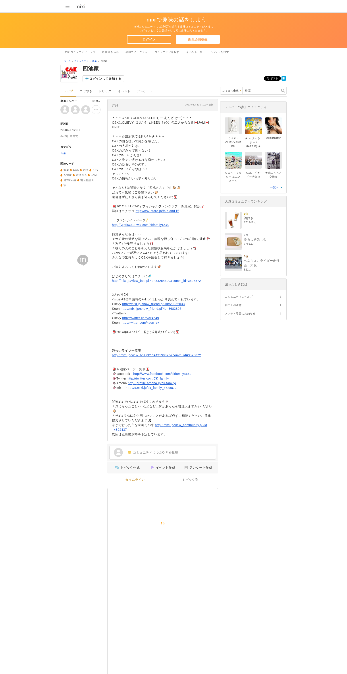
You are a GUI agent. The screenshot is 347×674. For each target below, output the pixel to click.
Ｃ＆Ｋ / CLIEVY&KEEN (233, 142)
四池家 (68, 175)
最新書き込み (110, 52)
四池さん (81, 175)
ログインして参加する (105, 78)
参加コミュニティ (136, 52)
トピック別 (190, 479)
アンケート (145, 91)
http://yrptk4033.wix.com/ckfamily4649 (140, 225)
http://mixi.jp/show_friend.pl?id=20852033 (153, 304)
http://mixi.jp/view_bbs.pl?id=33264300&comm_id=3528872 (156, 280)
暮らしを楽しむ (255, 239)
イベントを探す (219, 52)
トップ (68, 91)
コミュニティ (81, 61)
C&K (76, 169)
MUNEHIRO (273, 138)
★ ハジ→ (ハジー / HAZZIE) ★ (253, 142)
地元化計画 (87, 180)
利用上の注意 (233, 305)
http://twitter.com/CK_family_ (149, 378)
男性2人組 (70, 180)
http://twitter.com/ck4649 (140, 318)
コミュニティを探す (166, 52)
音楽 (94, 61)
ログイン (149, 39)
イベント (124, 91)
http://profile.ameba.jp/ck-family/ (152, 383)
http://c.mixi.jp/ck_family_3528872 (151, 388)
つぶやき (85, 91)
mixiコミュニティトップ (80, 52)
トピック (104, 91)
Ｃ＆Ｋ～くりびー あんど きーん (233, 176)
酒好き (249, 218)
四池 (86, 169)
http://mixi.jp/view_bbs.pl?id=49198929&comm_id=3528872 (156, 355)
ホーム (67, 61)
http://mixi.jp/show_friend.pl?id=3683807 (151, 308)
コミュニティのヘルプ (239, 296)
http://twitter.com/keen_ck (140, 322)
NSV (95, 169)
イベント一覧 (194, 52)
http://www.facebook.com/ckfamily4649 (162, 374)
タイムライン (135, 479)
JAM (94, 175)
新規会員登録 (198, 39)
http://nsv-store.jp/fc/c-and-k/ (157, 211)
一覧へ (274, 187)
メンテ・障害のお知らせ (240, 313)
